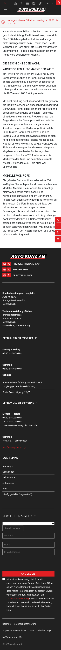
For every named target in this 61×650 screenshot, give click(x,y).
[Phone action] (58, 215)
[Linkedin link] (27, 3)
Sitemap (6, 624)
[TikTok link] (40, 3)
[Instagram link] (33, 3)
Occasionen (8, 472)
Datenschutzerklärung (18, 598)
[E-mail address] (28, 552)
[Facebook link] (21, 3)
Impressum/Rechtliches (14, 630)
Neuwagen (7, 466)
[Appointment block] (58, 234)
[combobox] (12, 528)
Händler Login (44, 630)
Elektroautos (8, 477)
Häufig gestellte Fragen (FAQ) (17, 494)
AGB (32, 630)
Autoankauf (8, 483)
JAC (4, 488)
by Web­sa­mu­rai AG (12, 637)
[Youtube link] (15, 3)
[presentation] (27, 564)
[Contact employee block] (58, 228)
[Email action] (58, 221)
